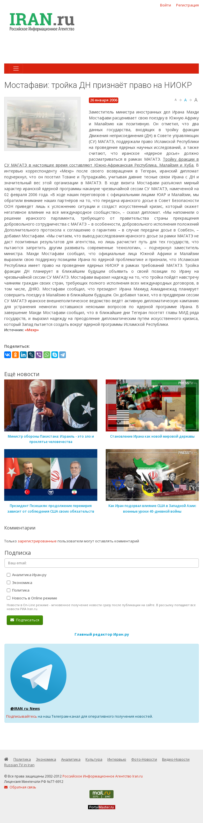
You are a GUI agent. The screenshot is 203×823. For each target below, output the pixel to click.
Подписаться (24, 619)
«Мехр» (32, 329)
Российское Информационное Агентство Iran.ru (103, 776)
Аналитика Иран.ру (27, 574)
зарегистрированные (37, 541)
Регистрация (187, 5)
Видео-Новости (176, 759)
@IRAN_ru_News (25, 708)
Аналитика (70, 759)
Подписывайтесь (21, 716)
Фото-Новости (144, 759)
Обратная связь (20, 787)
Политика (18, 590)
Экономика (19, 582)
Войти (165, 5)
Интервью (116, 759)
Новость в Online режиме (32, 598)
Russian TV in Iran (19, 764)
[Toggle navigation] (16, 68)
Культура (94, 759)
